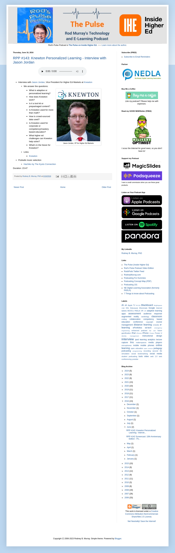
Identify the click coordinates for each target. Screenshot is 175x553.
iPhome (139, 333)
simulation (125, 354)
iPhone (145, 333)
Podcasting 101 (130, 285)
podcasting (126, 351)
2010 (127, 482)
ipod (137, 339)
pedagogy (157, 348)
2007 (127, 494)
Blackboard (147, 305)
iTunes (151, 333)
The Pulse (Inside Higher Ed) (136, 265)
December (131, 404)
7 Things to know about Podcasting (139, 293)
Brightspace (158, 305)
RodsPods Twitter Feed (134, 271)
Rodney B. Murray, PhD (132, 253)
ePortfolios (137, 328)
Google (152, 308)
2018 (127, 393)
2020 (127, 386)
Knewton (88, 82)
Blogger (118, 538)
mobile (136, 345)
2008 (127, 490)
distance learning (143, 324)
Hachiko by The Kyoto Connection (40, 164)
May (129, 443)
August (130, 419)
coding (124, 319)
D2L (127, 308)
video (146, 356)
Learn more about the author (114, 45)
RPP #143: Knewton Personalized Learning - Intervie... (141, 431)
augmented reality (130, 316)
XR (145, 311)
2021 (127, 382)
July (129, 423)
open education (137, 348)
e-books (156, 325)
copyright (149, 322)
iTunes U (158, 333)
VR (142, 311)
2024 (127, 371)
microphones (127, 345)
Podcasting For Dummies (135, 278)
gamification (126, 333)
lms (132, 342)
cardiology (145, 317)
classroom (156, 316)
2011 (127, 479)
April (129, 447)
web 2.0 (154, 356)
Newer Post (19, 187)
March (130, 451)
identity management (130, 336)
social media (156, 354)
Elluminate (143, 308)
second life (157, 351)
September (132, 416)
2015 (127, 463)
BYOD (138, 305)
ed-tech (148, 328)
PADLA (137, 311)
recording (147, 351)
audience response (153, 314)
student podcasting (129, 356)
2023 (127, 374)
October (130, 412)
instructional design (152, 336)
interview (128, 339)
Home (62, 187)
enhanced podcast (139, 330)
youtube (135, 359)
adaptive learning (154, 311)
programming (137, 351)
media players (155, 342)
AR (126, 305)
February (131, 455)
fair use (152, 330)
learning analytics (147, 339)
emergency (158, 328)
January (130, 459)
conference (138, 322)
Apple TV (131, 305)
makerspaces (141, 342)
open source (148, 348)
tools (141, 356)
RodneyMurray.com (132, 275)
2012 (127, 475)
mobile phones (147, 345)
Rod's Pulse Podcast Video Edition (139, 268)
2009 (127, 486)
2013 (127, 471)
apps (124, 314)
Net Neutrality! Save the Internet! (142, 521)
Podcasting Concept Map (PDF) (137, 281)
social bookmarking (139, 354)
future (160, 330)
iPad (134, 333)
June (129, 427)
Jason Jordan (38, 82)
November (131, 408)
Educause (134, 308)
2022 (127, 378)
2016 (127, 401)
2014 (127, 467)
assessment (134, 313)
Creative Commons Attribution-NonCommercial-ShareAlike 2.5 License (141, 514)
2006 (127, 497)
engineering (126, 330)
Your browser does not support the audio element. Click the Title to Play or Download (62, 71)
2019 (127, 389)
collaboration (134, 319)
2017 (127, 397)
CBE (123, 308)
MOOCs (131, 311)
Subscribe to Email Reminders (137, 57)
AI (123, 305)
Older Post (106, 187)
